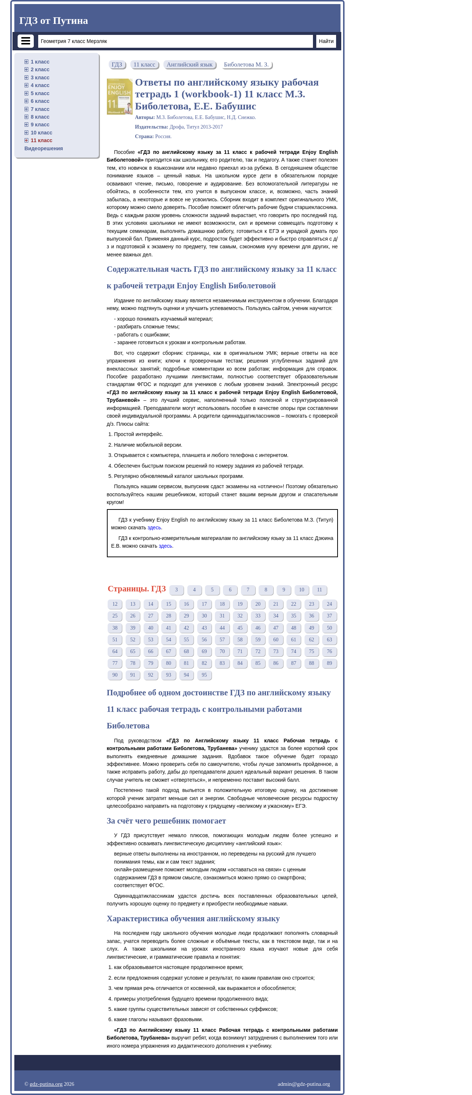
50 (329, 628)
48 (293, 628)
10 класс (42, 133)
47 (275, 628)
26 (133, 616)
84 (240, 663)
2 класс (40, 69)
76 (329, 651)
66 (150, 651)
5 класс (40, 93)
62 (311, 639)
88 (311, 663)
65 (133, 651)
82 (204, 663)
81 (186, 663)
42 (186, 628)
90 (115, 675)
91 (133, 675)
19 (240, 604)
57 (222, 639)
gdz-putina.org (46, 1084)
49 (311, 628)
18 (222, 604)
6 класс (40, 101)
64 (115, 651)
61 (293, 639)
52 (133, 639)
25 (115, 616)
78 (133, 663)
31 (222, 616)
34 (275, 616)
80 (168, 663)
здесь (154, 527)
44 (222, 628)
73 (275, 651)
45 (240, 628)
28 (168, 616)
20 (257, 604)
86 (275, 663)
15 (168, 604)
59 (257, 639)
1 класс (40, 62)
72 (257, 651)
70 (222, 651)
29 (186, 616)
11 (319, 589)
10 (301, 589)
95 (204, 675)
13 (133, 604)
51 (115, 639)
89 (329, 663)
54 (168, 639)
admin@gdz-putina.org (304, 1084)
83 (222, 663)
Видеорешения (44, 148)
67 (168, 651)
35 (293, 616)
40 (150, 628)
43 (204, 628)
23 (311, 604)
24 (329, 604)
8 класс (40, 117)
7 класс (40, 109)
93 (168, 675)
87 (293, 663)
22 (293, 604)
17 (204, 604)
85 (257, 663)
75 (311, 651)
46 (257, 628)
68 (186, 651)
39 (133, 628)
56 (204, 639)
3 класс (40, 77)
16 (186, 604)
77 (115, 663)
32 (240, 616)
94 (186, 675)
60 (275, 639)
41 (168, 628)
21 (275, 604)
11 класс (42, 140)
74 (293, 651)
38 (115, 628)
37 (329, 616)
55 (186, 639)
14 (150, 604)
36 (311, 616)
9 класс (40, 124)
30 (204, 616)
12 (115, 604)
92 (150, 675)
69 (204, 651)
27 (150, 616)
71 (240, 651)
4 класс (40, 85)
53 (150, 639)
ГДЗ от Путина (53, 20)
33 (257, 616)
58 (240, 639)
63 (329, 639)
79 (150, 663)
